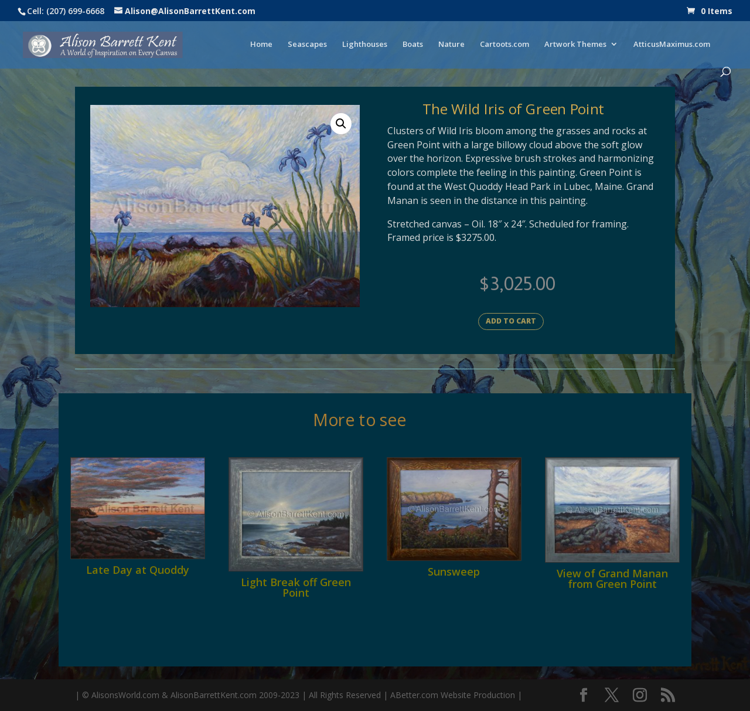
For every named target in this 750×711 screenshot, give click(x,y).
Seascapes (307, 44)
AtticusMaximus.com (671, 44)
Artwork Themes (575, 44)
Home (261, 44)
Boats (413, 44)
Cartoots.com (504, 44)
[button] (341, 123)
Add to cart (511, 321)
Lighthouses (364, 44)
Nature (451, 44)
